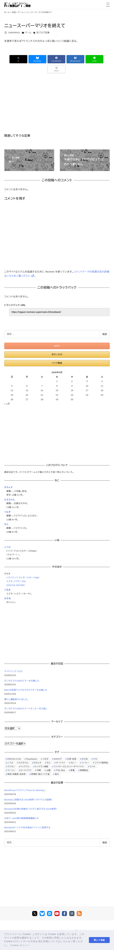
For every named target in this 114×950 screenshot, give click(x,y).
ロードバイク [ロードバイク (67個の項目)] (25, 770)
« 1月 (7, 404)
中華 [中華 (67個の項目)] (39, 770)
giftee (57, 346)
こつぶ (7, 547)
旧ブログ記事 (43, 32)
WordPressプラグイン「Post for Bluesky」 (25, 790)
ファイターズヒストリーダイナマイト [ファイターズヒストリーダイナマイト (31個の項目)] (69, 766)
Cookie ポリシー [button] (20, 945)
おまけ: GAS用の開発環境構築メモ (21, 818)
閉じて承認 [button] (99, 940)
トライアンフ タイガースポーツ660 (22, 577)
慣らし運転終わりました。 (16, 699)
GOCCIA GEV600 (15, 585)
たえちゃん (9, 499)
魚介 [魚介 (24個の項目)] (57, 774)
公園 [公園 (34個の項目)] (48, 770)
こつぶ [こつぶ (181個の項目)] (10, 763)
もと (6, 524)
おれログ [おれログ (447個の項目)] (58, 759)
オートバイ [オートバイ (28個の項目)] (60, 763)
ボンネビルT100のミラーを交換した (21, 681)
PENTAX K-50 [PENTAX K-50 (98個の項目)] (14, 759)
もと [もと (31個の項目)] (49, 763)
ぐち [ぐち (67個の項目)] (95, 759)
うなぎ (7, 512)
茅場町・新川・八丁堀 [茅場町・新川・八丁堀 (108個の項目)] (40, 774)
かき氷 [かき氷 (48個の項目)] (85, 759)
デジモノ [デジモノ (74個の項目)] (11, 766)
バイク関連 (57, 363)
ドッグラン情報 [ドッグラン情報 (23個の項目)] (41, 766)
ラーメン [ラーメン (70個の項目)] (11, 770)
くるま (7, 590)
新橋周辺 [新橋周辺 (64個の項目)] (84, 770)
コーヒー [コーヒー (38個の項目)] (85, 763)
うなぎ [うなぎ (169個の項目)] (45, 759)
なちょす (8, 487)
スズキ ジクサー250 (16, 581)
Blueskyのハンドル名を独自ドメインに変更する (27, 827)
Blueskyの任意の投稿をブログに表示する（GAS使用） (30, 809)
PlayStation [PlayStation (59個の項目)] (31, 759)
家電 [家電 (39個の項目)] (73, 770)
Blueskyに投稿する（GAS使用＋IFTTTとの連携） (28, 799)
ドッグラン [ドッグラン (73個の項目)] (25, 766)
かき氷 (7, 598)
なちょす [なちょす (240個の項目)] (37, 763)
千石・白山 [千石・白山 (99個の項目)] (60, 770)
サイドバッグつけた (13, 671)
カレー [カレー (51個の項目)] (73, 763)
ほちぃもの (57, 354)
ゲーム (28, 32)
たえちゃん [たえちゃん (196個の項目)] (23, 763)
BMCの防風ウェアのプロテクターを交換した (26, 690)
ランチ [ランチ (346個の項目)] (92, 766)
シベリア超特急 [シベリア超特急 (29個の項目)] (101, 763)
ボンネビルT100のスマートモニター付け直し (25, 708)
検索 (104, 334)
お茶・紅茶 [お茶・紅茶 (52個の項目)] (71, 759)
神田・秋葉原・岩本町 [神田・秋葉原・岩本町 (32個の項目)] (16, 774)
